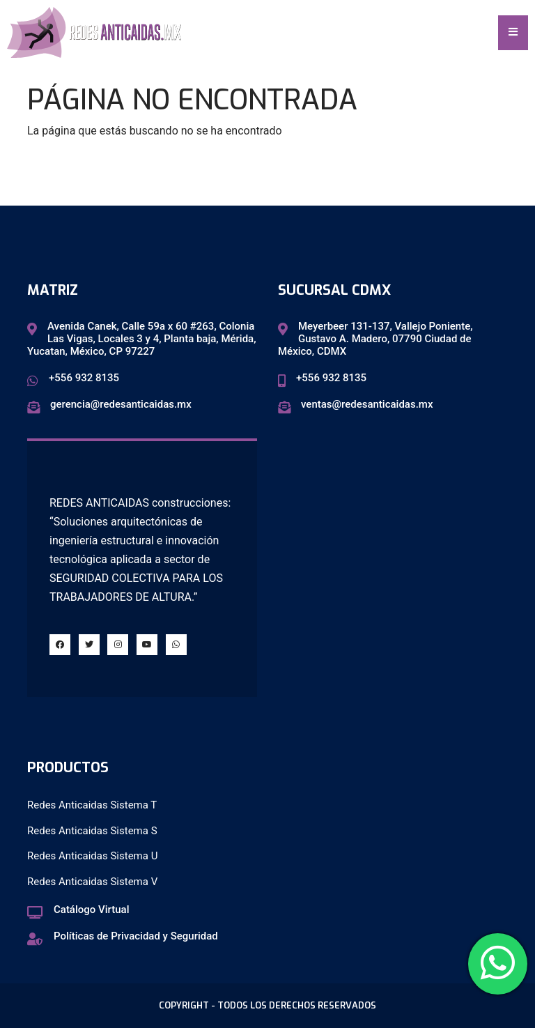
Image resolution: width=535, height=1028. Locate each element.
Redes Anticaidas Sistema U (92, 856)
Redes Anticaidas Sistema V (92, 881)
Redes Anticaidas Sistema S (92, 830)
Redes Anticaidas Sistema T (92, 805)
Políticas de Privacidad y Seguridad (136, 936)
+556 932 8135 (84, 377)
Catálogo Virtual (91, 909)
